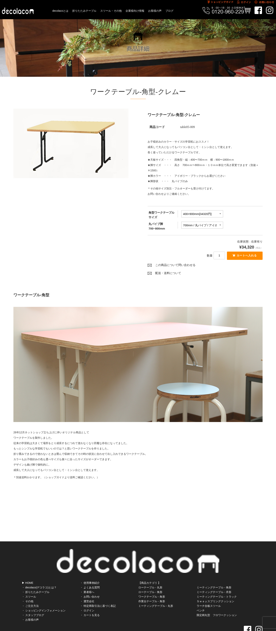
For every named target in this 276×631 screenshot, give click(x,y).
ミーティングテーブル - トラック (217, 580)
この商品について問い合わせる (175, 266)
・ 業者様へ (87, 575)
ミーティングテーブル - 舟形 (214, 575)
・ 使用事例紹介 (90, 566)
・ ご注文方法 (30, 589)
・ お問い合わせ (90, 580)
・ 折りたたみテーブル (35, 575)
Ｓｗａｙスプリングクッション (215, 585)
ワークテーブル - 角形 (151, 580)
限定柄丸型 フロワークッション (217, 598)
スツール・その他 (111, 10)
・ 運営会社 (87, 585)
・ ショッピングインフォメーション (44, 594)
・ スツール (29, 580)
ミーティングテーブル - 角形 (214, 571)
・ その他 (27, 585)
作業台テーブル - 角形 (151, 585)
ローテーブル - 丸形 (150, 571)
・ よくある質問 (90, 571)
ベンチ (201, 594)
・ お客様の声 (30, 603)
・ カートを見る (90, 598)
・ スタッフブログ (33, 598)
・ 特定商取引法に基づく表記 (98, 589)
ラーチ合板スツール (209, 589)
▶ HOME (27, 566)
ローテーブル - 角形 (150, 575)
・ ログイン (87, 594)
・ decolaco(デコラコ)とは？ (39, 571)
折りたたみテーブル (84, 10)
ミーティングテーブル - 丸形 (155, 589)
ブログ (169, 10)
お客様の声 (155, 10)
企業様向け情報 (135, 10)
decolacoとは (60, 10)
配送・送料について (168, 274)
